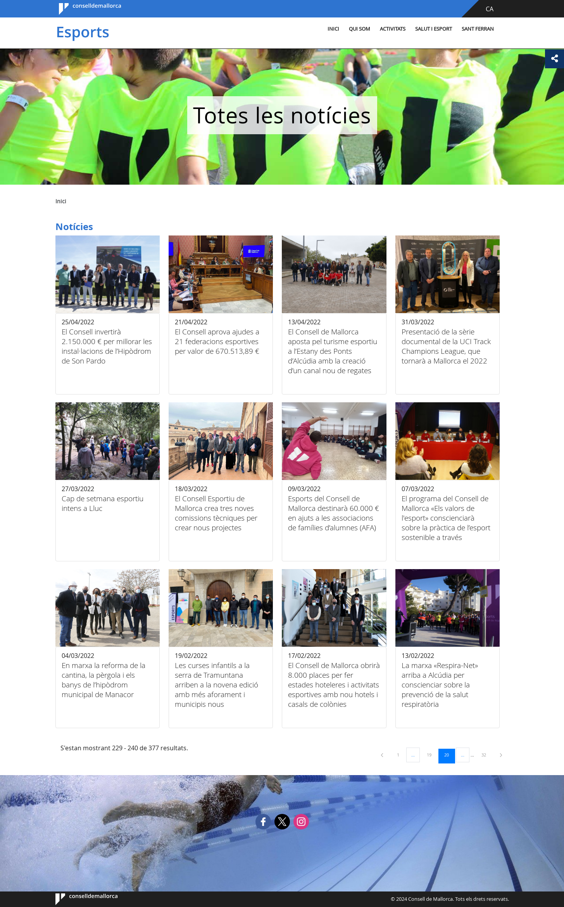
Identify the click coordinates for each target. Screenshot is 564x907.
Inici (319, 29)
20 (449, 754)
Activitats (379, 29)
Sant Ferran (464, 29)
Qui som (345, 29)
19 (431, 754)
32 (486, 754)
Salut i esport (419, 29)
